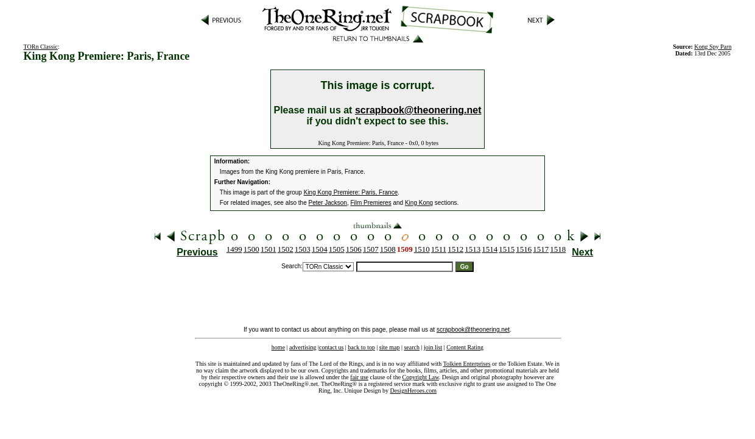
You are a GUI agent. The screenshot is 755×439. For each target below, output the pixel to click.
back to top (361, 347)
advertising (302, 347)
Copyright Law (420, 377)
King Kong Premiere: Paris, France (351, 192)
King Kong (419, 202)
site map (389, 347)
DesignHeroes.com (413, 390)
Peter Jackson (328, 202)
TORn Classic (41, 46)
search (412, 347)
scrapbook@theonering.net (418, 110)
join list (433, 347)
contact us (331, 347)
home (278, 347)
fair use (359, 377)
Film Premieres (370, 202)
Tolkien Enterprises (467, 363)
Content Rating (464, 347)
